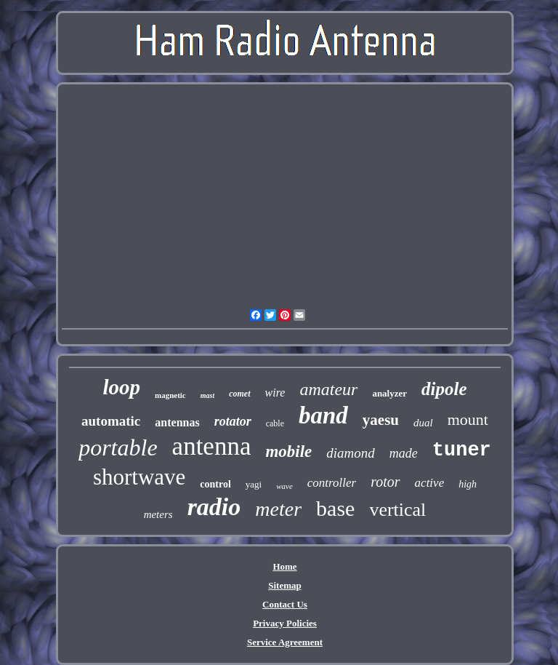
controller (331, 483)
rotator (232, 421)
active (430, 483)
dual (423, 423)
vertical (397, 509)
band (323, 415)
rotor (385, 482)
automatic (110, 421)
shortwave (139, 477)
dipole (444, 389)
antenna (211, 446)
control (215, 484)
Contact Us (284, 604)
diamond (350, 453)
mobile (288, 451)
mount (468, 419)
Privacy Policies (285, 623)
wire (275, 392)
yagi (254, 484)
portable (117, 447)
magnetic (170, 395)
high (467, 484)
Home (284, 566)
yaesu (381, 420)
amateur (328, 389)
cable (275, 423)
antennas (177, 422)
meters (158, 514)
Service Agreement (285, 642)
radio (214, 506)
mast (207, 395)
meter (278, 509)
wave (284, 486)
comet (239, 394)
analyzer (389, 393)
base (335, 508)
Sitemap (285, 585)
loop (121, 387)
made (403, 453)
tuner (461, 450)
